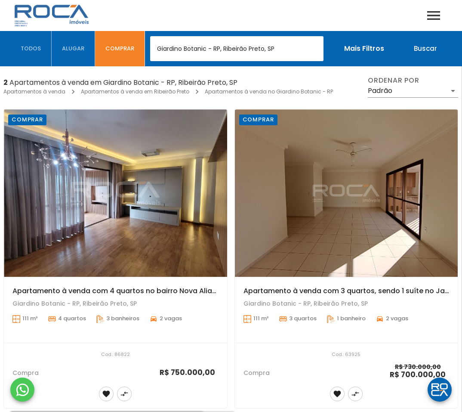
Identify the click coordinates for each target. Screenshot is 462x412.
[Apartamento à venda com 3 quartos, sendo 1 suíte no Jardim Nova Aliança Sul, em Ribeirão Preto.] (346, 193)
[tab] (31, 48)
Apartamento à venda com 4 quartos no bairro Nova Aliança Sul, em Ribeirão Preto (157, 291)
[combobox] (236, 48)
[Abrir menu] (433, 15)
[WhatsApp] (22, 390)
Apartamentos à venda (34, 91)
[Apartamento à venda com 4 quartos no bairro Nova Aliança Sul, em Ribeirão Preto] (115, 193)
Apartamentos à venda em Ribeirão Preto (135, 91)
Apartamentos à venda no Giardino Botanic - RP (269, 91)
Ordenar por (393, 80)
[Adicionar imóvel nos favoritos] (106, 394)
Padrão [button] (380, 91)
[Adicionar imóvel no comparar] (124, 394)
